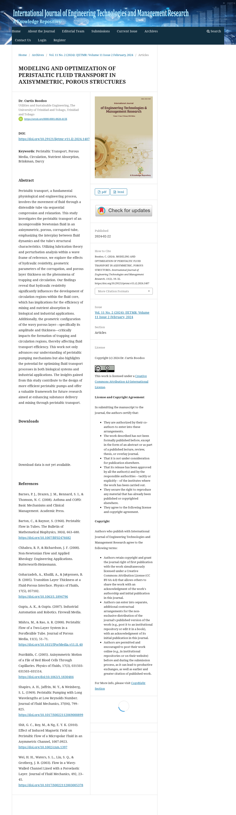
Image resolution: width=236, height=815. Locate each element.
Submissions (100, 31)
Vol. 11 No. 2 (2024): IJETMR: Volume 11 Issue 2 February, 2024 (91, 55)
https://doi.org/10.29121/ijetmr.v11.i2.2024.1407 (54, 139)
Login (42, 40)
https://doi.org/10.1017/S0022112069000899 (51, 715)
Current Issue (127, 31)
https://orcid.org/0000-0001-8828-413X (45, 118)
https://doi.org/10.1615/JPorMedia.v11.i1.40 (51, 644)
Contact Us (23, 40)
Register (60, 40)
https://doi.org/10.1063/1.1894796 (43, 596)
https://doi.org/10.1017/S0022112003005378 (51, 785)
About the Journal (41, 31)
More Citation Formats (113, 291)
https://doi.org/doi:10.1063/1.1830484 (46, 677)
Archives (151, 31)
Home (16, 31)
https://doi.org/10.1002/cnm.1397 (43, 747)
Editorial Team (73, 31)
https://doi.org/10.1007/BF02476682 (45, 537)
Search (214, 31)
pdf (103, 192)
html (120, 192)
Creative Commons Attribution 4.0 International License (121, 381)
